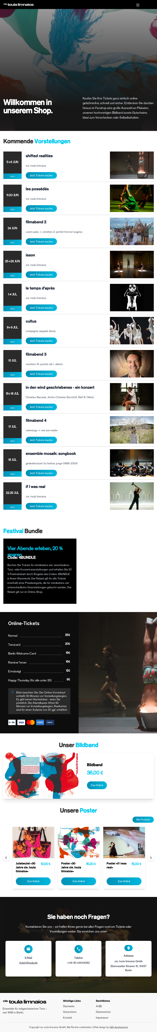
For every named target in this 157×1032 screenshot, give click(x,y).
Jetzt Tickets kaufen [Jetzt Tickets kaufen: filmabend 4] (41, 440)
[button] (138, 5)
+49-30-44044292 (78, 963)
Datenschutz (103, 1012)
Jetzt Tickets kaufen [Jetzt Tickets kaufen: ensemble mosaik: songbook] (41, 473)
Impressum (102, 1017)
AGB (99, 1006)
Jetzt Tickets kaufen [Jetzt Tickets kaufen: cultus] (41, 340)
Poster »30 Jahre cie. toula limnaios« (71, 868)
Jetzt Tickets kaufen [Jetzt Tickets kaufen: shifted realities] (41, 175)
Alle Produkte (142, 819)
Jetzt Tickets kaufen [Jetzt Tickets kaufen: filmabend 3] (41, 373)
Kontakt (67, 1017)
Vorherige (7, 858)
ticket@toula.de (28, 963)
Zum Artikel (97, 785)
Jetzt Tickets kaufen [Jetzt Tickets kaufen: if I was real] (41, 506)
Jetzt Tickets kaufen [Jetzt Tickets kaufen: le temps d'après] (41, 307)
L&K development (118, 1027)
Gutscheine (69, 1012)
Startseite (68, 1006)
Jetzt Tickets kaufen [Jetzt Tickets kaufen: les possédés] (41, 208)
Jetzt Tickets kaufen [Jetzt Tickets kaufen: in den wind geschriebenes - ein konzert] (41, 407)
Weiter (150, 858)
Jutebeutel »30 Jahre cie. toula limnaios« (26, 868)
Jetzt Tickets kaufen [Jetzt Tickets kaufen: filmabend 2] (41, 241)
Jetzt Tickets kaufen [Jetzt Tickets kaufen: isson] (41, 274)
